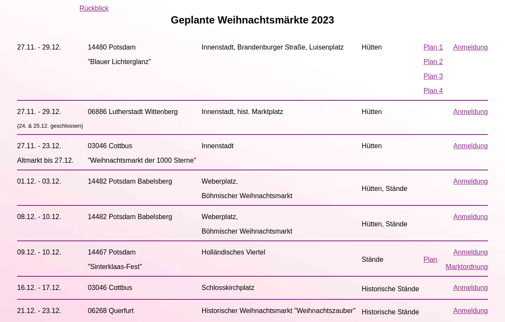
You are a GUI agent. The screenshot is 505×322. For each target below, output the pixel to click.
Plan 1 (433, 47)
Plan (430, 259)
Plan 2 (433, 61)
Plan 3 (433, 76)
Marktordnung (467, 266)
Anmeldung (470, 47)
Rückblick (94, 8)
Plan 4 (433, 90)
